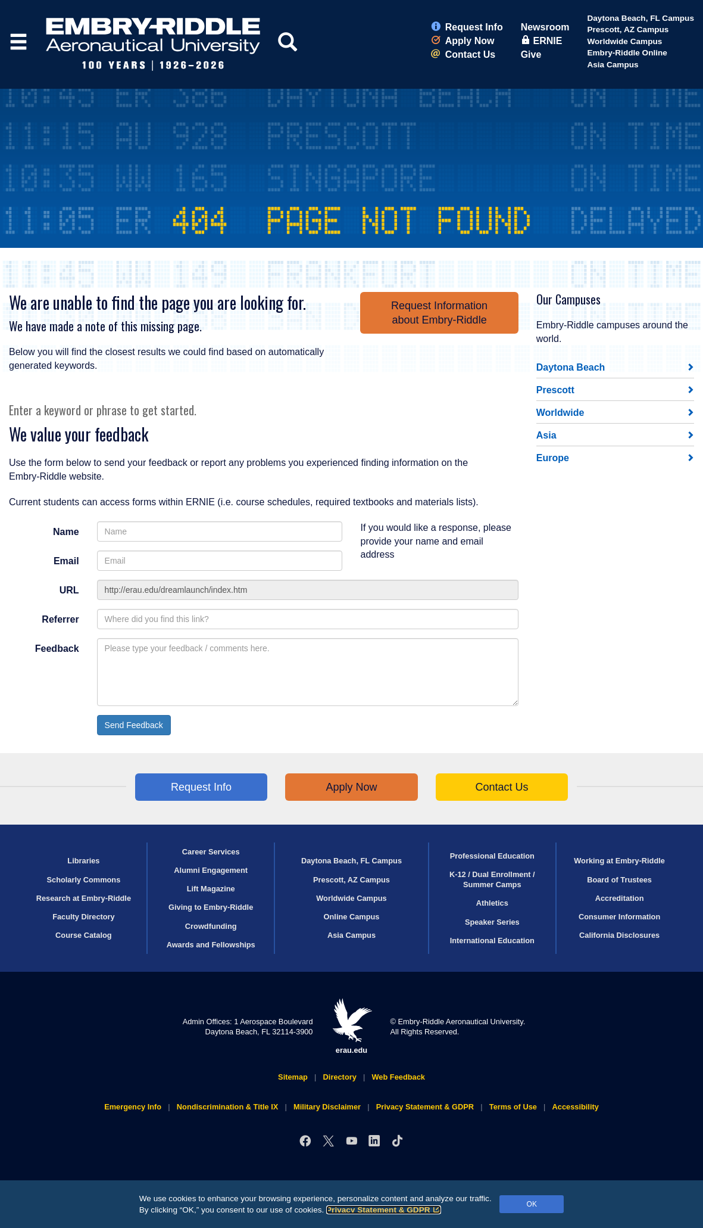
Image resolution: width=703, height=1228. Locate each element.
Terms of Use (513, 1106)
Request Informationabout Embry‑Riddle (439, 313)
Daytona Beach (570, 367)
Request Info (467, 27)
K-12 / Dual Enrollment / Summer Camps (492, 879)
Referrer (60, 619)
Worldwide (560, 413)
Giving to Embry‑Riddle (210, 907)
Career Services (211, 851)
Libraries (83, 860)
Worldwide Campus (624, 41)
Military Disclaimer (327, 1106)
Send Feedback (134, 725)
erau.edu (352, 1026)
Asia (546, 435)
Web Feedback (398, 1076)
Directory (340, 1076)
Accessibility (575, 1106)
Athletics (492, 903)
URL (69, 590)
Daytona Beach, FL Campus (640, 18)
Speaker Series (492, 922)
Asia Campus (612, 64)
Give (531, 54)
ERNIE (542, 41)
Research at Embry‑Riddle (83, 898)
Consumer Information (619, 916)
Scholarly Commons (84, 879)
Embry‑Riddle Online (627, 52)
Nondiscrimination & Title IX (227, 1106)
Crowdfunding (211, 926)
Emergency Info (132, 1106)
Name (66, 532)
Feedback (57, 648)
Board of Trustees (619, 879)
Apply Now (463, 41)
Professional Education (492, 855)
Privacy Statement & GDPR (383, 1209)
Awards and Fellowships (211, 944)
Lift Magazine (211, 888)
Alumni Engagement (211, 870)
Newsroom (545, 27)
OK (532, 1204)
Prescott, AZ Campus (627, 29)
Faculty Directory (83, 916)
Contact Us (463, 54)
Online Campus (352, 916)
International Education (492, 940)
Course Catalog (83, 935)
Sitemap (293, 1076)
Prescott (555, 390)
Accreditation (619, 898)
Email (66, 561)
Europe (552, 458)
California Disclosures (619, 935)
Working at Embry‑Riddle (619, 860)
